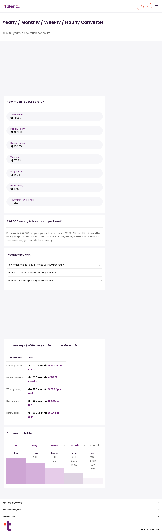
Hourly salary (16, 185)
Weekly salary (17, 157)
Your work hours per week (22, 199)
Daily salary (16, 171)
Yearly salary (16, 114)
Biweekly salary (17, 143)
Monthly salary (17, 128)
